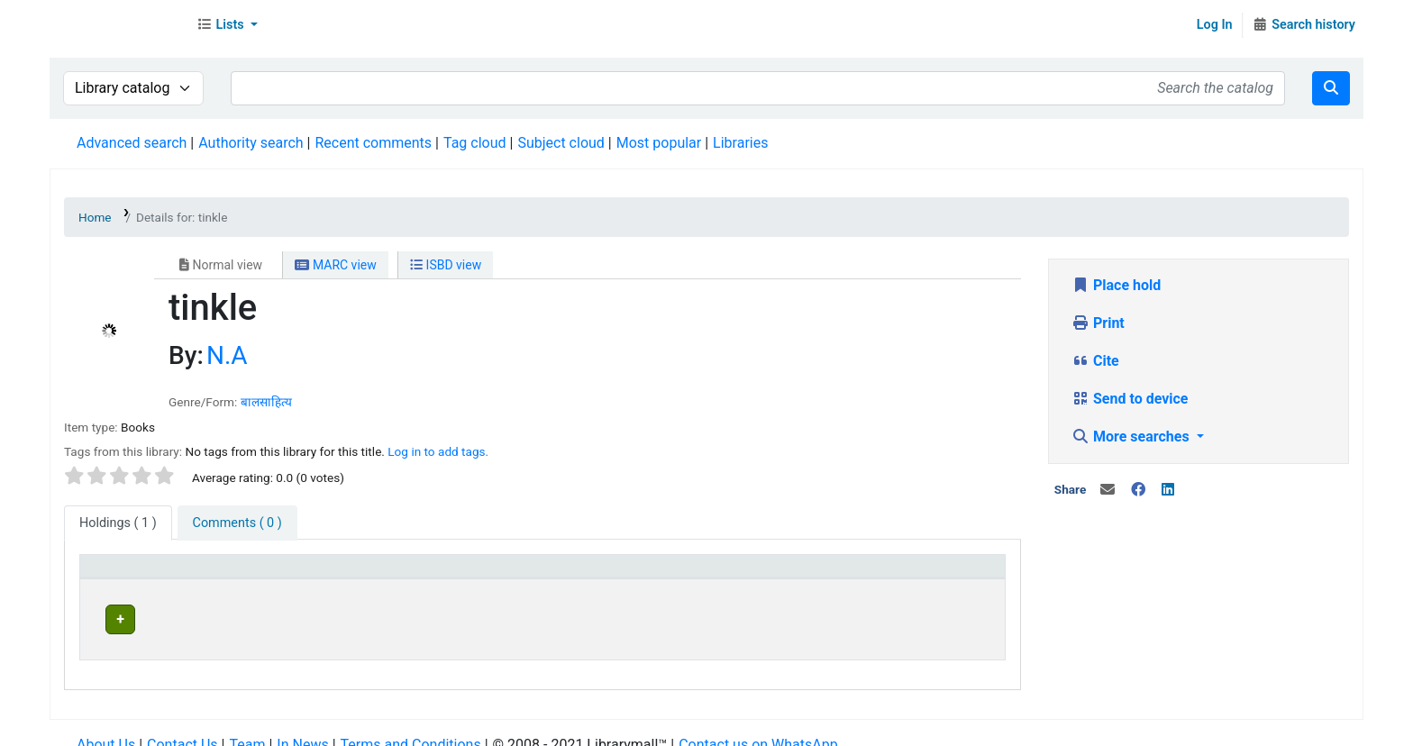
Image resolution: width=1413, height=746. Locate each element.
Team (247, 727)
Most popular (658, 142)
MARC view (335, 265)
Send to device (1130, 398)
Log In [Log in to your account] (1215, 24)
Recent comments (373, 142)
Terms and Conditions (411, 727)
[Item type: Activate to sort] (186, 575)
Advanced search (132, 142)
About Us (106, 727)
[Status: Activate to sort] (919, 575)
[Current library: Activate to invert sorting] (432, 575)
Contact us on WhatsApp (758, 727)
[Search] (1331, 88)
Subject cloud (560, 142)
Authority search (250, 142)
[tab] (237, 523)
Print (1098, 323)
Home (95, 217)
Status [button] (861, 574)
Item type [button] (118, 574)
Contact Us (182, 727)
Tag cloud (474, 142)
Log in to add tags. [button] (437, 451)
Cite (1095, 360)
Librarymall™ (118, 25)
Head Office (345, 616)
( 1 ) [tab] (118, 523)
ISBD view (445, 265)
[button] (227, 25)
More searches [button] (1132, 436)
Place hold (1116, 285)
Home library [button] (621, 574)
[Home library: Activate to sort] (701, 575)
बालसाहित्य (266, 402)
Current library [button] (345, 574)
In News (302, 727)
